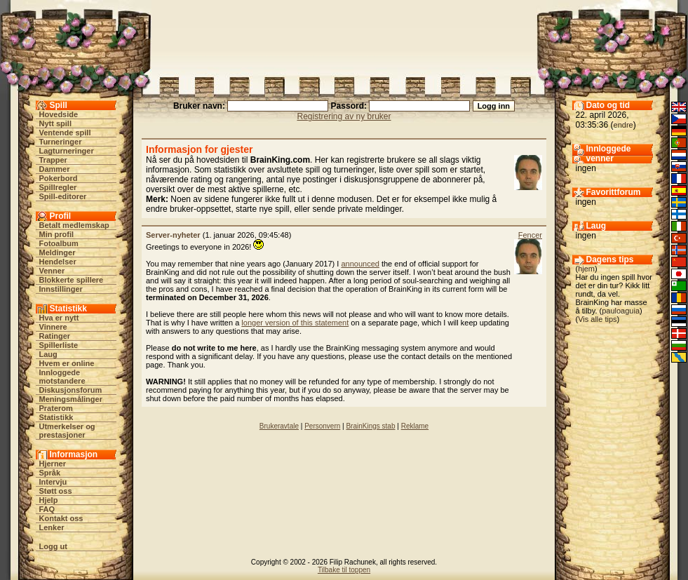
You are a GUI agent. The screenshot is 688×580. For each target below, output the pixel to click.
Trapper (53, 160)
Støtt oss (55, 491)
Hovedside (59, 114)
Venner (52, 271)
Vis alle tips (597, 319)
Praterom (56, 408)
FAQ (47, 509)
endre (623, 125)
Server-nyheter (173, 235)
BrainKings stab (370, 426)
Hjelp (48, 500)
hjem (586, 268)
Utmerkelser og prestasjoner (67, 430)
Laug (48, 354)
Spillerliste (59, 345)
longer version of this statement (295, 322)
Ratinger (55, 336)
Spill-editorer (63, 196)
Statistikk (56, 417)
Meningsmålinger (70, 399)
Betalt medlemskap (74, 225)
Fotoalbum (59, 243)
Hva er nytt (59, 317)
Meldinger (57, 252)
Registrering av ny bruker (344, 116)
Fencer (530, 235)
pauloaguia (621, 310)
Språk (50, 472)
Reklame (415, 426)
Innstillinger (61, 289)
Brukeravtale (279, 426)
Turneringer (60, 141)
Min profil (56, 234)
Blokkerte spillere (71, 280)
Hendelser (57, 261)
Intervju (53, 482)
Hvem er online (67, 363)
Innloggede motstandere (62, 376)
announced (360, 263)
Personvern (322, 426)
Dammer (54, 169)
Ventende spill (65, 132)
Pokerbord (58, 178)
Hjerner (53, 463)
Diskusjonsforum (70, 390)
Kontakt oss (61, 518)
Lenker (52, 527)
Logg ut (53, 546)
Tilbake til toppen (344, 570)
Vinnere (53, 327)
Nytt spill (55, 123)
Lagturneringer (66, 151)
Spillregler (58, 187)
